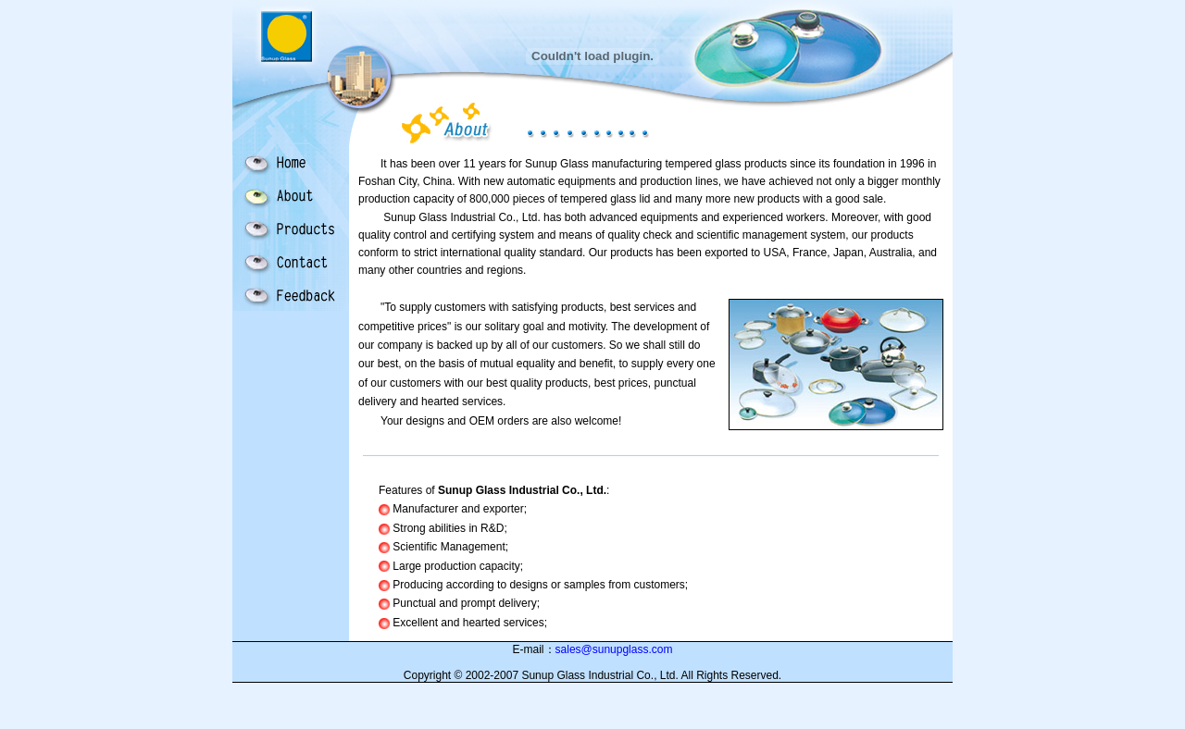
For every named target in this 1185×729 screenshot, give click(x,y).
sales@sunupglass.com (614, 649)
